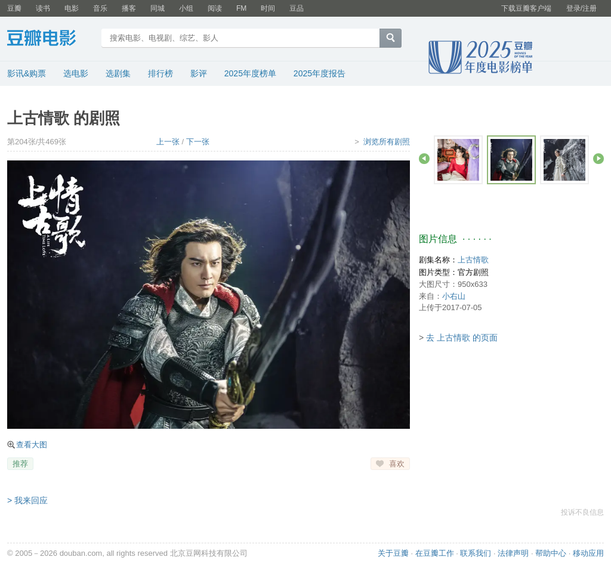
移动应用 (588, 553)
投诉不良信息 (582, 512)
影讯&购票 (26, 73)
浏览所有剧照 (386, 141)
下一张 (197, 141)
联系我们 (475, 553)
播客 (129, 8)
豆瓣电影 (50, 39)
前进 (598, 158)
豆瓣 (14, 8)
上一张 (168, 141)
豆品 (296, 8)
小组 (186, 8)
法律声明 (513, 553)
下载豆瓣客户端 (526, 8)
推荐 (20, 463)
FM (241, 8)
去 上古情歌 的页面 (462, 337)
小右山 (453, 296)
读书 (43, 8)
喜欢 (397, 463)
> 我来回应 (27, 500)
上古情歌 (473, 259)
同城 (157, 8)
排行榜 (160, 73)
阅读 (215, 8)
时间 (268, 8)
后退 (424, 158)
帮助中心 (550, 553)
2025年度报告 (319, 73)
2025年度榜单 (250, 73)
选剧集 (118, 73)
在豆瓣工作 (434, 553)
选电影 (75, 73)
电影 (71, 8)
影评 (198, 73)
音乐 (100, 8)
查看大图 (31, 444)
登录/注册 (581, 8)
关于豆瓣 (393, 553)
